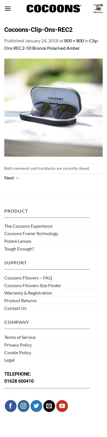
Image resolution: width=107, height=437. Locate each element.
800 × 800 (74, 40)
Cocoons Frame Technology (31, 233)
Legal (9, 360)
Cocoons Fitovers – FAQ (28, 277)
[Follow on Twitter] (36, 406)
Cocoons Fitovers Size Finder (32, 285)
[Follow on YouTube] (62, 406)
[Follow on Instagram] (23, 406)
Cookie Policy (17, 352)
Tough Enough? (19, 248)
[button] (7, 8)
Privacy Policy (18, 344)
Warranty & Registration (28, 292)
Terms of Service (20, 337)
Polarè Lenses (17, 241)
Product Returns (20, 300)
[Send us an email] (49, 406)
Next (11, 177)
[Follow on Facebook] (11, 406)
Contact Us (15, 308)
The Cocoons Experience (28, 226)
